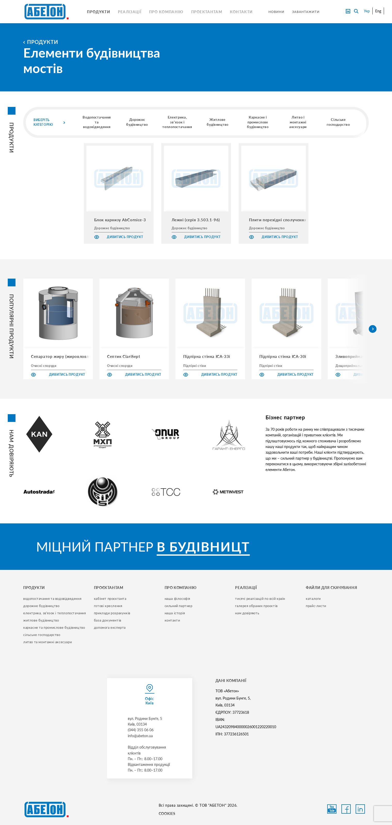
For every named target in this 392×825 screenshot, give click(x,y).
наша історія (175, 613)
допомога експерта (110, 627)
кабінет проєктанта (110, 598)
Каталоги (313, 598)
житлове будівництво (41, 620)
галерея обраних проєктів (256, 606)
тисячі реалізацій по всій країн (260, 598)
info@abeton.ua (140, 736)
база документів (107, 620)
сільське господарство (41, 635)
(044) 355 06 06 (141, 730)
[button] (373, 329)
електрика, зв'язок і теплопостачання (54, 613)
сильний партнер (179, 606)
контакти (172, 620)
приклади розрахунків (112, 613)
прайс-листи (316, 606)
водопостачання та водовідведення (52, 598)
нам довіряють (247, 613)
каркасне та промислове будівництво (54, 627)
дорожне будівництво (41, 606)
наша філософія (177, 598)
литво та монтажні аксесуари (47, 642)
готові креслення (108, 606)
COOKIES (167, 813)
